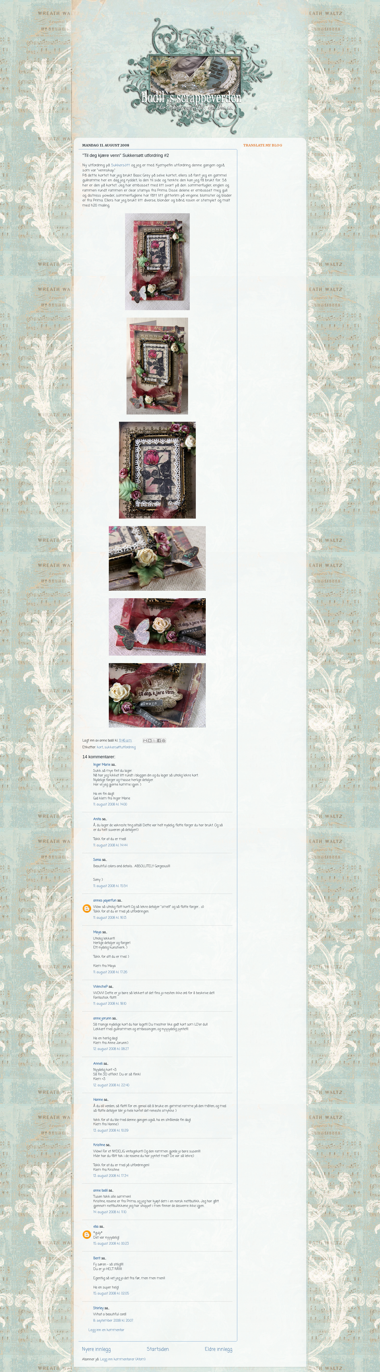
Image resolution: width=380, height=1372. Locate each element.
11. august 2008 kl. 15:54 (110, 886)
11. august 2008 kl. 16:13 (110, 917)
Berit (96, 1258)
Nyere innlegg (96, 1349)
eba (95, 1226)
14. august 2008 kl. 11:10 (109, 1212)
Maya (97, 932)
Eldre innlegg (218, 1349)
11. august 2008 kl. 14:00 (110, 804)
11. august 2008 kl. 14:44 (110, 845)
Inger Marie (101, 764)
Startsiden (158, 1349)
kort (100, 747)
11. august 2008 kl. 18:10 (109, 1003)
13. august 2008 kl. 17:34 (110, 1176)
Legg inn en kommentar (106, 1330)
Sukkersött (120, 165)
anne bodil (100, 1190)
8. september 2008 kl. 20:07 (113, 1320)
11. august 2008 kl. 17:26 (110, 972)
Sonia (97, 860)
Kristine (99, 1145)
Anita (97, 819)
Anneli (98, 1063)
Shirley (98, 1308)
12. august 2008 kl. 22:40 (111, 1085)
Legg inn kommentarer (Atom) (122, 1359)
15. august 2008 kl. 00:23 (111, 1243)
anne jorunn (102, 1018)
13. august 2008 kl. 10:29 (110, 1130)
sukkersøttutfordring (119, 747)
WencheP (100, 986)
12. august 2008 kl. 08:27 (111, 1049)
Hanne (98, 1100)
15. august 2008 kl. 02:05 (111, 1293)
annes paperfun (104, 900)
